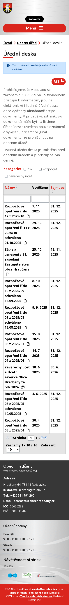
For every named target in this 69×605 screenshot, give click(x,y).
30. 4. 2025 (36, 422)
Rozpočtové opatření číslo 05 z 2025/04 (17, 425)
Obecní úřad (27, 43)
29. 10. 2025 (37, 225)
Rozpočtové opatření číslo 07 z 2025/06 (17, 355)
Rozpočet (49, 169)
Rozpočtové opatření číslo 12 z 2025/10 (17, 211)
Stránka (19, 438)
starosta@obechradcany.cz (34, 501)
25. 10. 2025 (37, 251)
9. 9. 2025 (39, 307)
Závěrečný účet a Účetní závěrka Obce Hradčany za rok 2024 (17, 377)
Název (10, 187)
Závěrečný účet (20, 176)
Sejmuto (57, 187)
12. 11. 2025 (56, 251)
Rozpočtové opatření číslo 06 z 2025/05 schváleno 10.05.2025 (16, 403)
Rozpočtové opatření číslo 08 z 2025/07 (17, 339)
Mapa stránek (18, 592)
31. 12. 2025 (56, 208)
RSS (59, 81)
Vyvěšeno (40, 187)
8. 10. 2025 (36, 283)
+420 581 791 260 (22, 495)
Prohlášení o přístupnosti (44, 592)
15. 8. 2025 (36, 336)
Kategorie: (12, 169)
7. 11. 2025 (36, 208)
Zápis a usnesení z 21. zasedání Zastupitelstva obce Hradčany (17, 261)
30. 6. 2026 (55, 369)
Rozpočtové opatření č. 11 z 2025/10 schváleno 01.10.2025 (17, 233)
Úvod (7, 43)
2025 (30, 169)
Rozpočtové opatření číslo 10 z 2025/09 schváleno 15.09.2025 (16, 291)
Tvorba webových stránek (36, 596)
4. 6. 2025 (39, 393)
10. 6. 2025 (36, 369)
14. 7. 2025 (36, 353)
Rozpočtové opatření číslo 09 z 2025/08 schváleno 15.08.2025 (16, 317)
